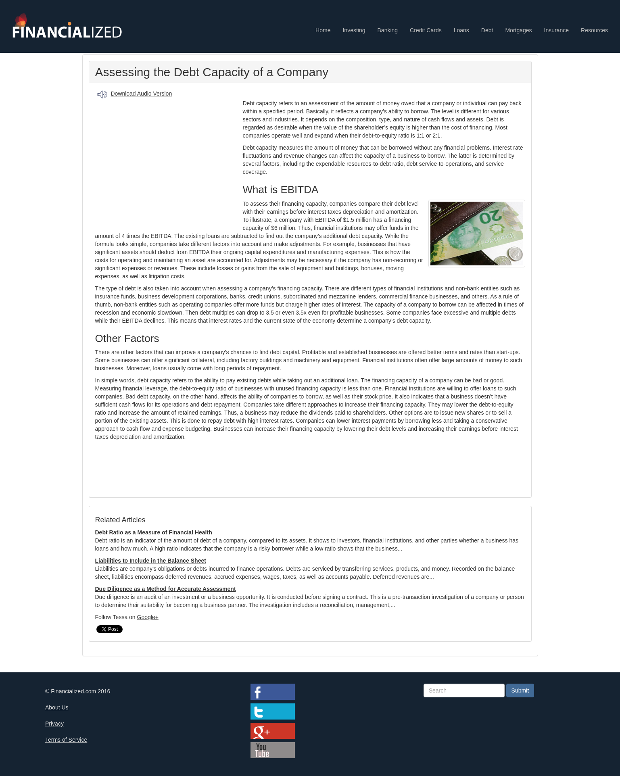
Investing (353, 30)
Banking (388, 30)
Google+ (148, 617)
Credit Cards (426, 30)
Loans (461, 30)
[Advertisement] (169, 161)
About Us (57, 707)
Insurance (556, 30)
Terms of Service (66, 739)
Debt (487, 30)
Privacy (54, 723)
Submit (520, 690)
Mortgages (518, 30)
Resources (594, 30)
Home (322, 30)
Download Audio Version (141, 93)
